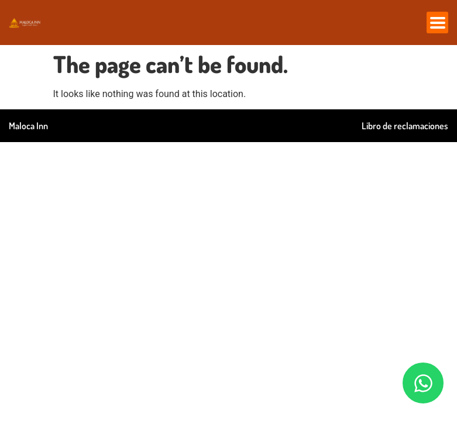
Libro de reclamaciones (405, 126)
